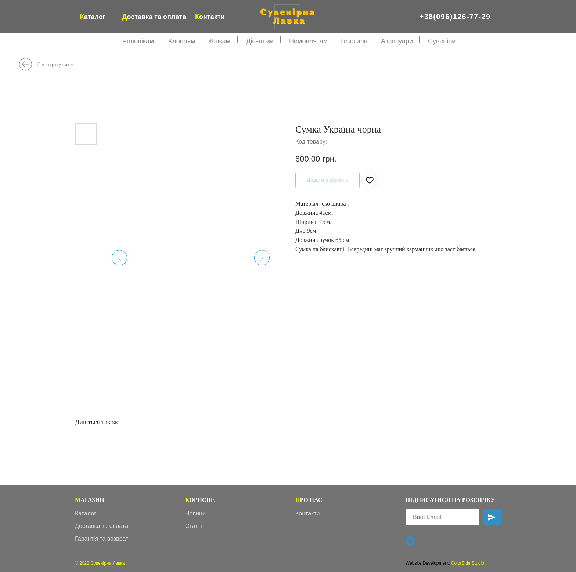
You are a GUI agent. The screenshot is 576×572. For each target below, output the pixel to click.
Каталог (85, 513)
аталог (93, 17)
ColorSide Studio (467, 563)
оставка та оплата (154, 17)
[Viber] (410, 541)
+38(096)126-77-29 (455, 16)
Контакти (307, 513)
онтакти (210, 17)
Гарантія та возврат (101, 539)
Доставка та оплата (101, 526)
